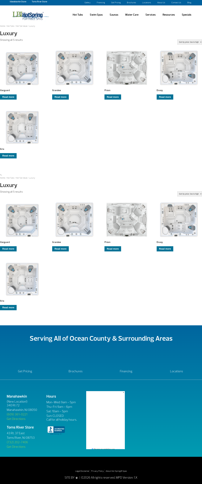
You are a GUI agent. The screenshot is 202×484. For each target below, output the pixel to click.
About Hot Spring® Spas (116, 471)
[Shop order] (189, 42)
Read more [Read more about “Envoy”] (165, 97)
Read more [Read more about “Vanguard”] (8, 97)
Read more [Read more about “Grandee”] (60, 97)
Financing (101, 2)
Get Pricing (116, 2)
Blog (189, 2)
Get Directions (16, 419)
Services (150, 15)
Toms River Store (39, 1)
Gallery (88, 2)
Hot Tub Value (21, 26)
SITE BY (72, 477)
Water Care (131, 15)
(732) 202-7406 (17, 442)
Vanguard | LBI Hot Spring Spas (30, 14)
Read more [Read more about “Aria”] (8, 155)
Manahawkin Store (18, 1)
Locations (146, 2)
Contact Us (176, 2)
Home (2, 26)
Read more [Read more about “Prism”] (113, 97)
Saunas (114, 15)
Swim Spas (96, 15)
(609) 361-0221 (17, 414)
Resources (169, 15)
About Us (161, 2)
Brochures (131, 2)
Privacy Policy (97, 471)
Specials (186, 15)
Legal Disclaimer (82, 471)
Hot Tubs (78, 15)
